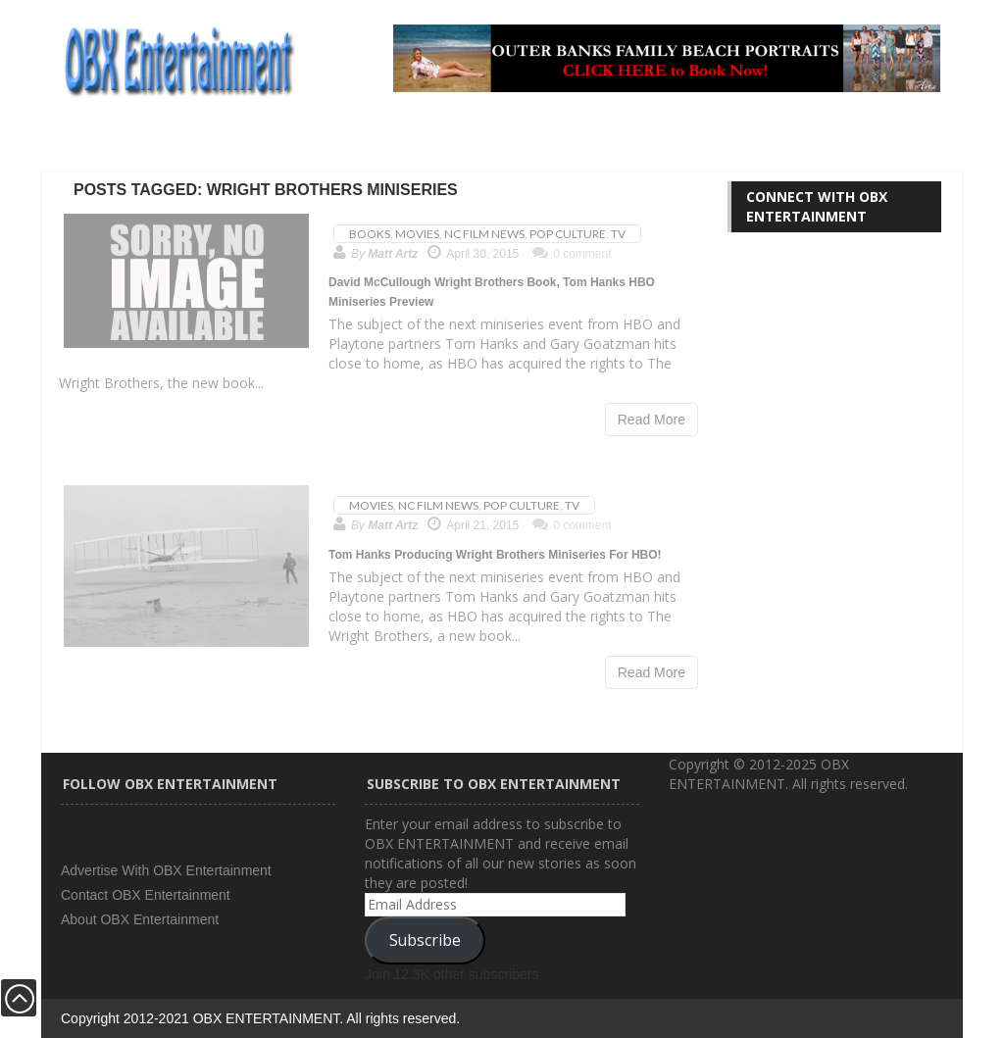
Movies (417, 233)
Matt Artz (393, 254)
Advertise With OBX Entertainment (166, 870)
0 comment (571, 254)
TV (618, 233)
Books (369, 233)
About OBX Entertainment (140, 919)
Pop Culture (567, 233)
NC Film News (484, 233)
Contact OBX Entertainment (145, 895)
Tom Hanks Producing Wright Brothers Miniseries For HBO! (495, 555)
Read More (651, 419)
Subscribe (425, 940)
